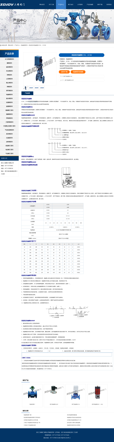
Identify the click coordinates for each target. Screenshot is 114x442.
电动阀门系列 (9, 149)
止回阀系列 (9, 79)
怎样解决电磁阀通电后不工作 (74, 420)
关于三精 (51, 4)
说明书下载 (64, 72)
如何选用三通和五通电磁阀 (73, 422)
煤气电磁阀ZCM (76, 404)
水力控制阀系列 (9, 59)
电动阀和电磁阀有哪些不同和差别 (32, 417)
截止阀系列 (9, 82)
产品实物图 (90, 4)
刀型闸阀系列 (9, 122)
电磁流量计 (32, 404)
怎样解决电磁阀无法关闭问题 (31, 420)
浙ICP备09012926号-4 (64, 438)
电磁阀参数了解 (27, 415)
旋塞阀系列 (9, 106)
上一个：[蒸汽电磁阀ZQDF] (67, 80)
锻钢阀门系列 (9, 110)
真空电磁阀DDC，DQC (97, 404)
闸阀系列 (9, 86)
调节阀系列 (9, 90)
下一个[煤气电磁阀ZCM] (66, 76)
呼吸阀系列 (9, 118)
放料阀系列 (9, 141)
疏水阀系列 (9, 98)
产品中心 (61, 4)
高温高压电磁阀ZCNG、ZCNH (37, 45)
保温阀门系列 (9, 145)
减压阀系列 (9, 67)
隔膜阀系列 (9, 114)
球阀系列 (9, 75)
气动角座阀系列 (9, 130)
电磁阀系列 (24, 45)
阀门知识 (70, 4)
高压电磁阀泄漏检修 (72, 415)
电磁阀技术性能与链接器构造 (74, 417)
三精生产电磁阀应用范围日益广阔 (32, 422)
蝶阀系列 (9, 63)
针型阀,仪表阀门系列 (9, 126)
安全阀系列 (9, 71)
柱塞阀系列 (9, 102)
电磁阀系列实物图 (78, 72)
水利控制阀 (18, 4)
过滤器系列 (9, 138)
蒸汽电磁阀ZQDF (54, 404)
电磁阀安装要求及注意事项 (73, 425)
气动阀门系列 (9, 153)
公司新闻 (80, 4)
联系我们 (109, 4)
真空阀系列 (9, 134)
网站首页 (42, 4)
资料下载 (99, 4)
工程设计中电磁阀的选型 (30, 425)
